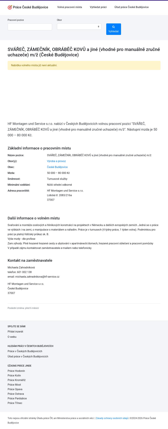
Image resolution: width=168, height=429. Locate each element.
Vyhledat (114, 29)
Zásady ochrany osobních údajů (112, 418)
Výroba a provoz (56, 161)
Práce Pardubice (17, 398)
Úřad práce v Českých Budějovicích (28, 356)
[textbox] (63, 26)
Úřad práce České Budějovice (131, 7)
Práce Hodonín (16, 370)
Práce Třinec (15, 403)
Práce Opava (15, 389)
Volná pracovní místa (69, 7)
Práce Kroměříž (17, 380)
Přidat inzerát (15, 331)
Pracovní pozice (16, 20)
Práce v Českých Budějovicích (25, 351)
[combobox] (79, 26)
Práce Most (14, 384)
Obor (59, 20)
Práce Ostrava (16, 393)
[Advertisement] (84, 95)
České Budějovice (57, 167)
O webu (12, 336)
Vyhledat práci (98, 7)
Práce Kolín (14, 375)
